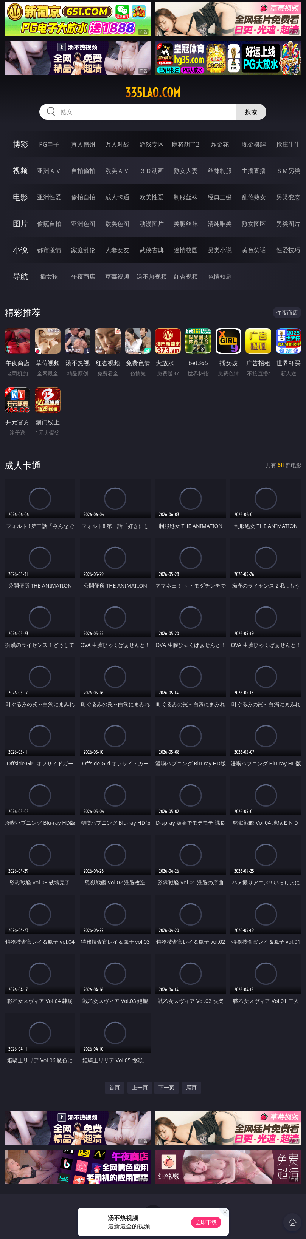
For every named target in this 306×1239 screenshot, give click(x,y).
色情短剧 (220, 276)
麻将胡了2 (185, 144)
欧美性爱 (152, 197)
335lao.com (152, 92)
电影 (20, 197)
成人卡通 (117, 197)
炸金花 (220, 144)
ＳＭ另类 (288, 171)
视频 (20, 170)
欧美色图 (117, 223)
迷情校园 (186, 250)
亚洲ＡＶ (49, 171)
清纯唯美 (220, 223)
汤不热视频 (152, 276)
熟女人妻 (186, 171)
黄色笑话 (254, 250)
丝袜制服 (220, 171)
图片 (20, 223)
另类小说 (220, 250)
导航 (20, 276)
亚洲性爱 (49, 197)
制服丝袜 (186, 197)
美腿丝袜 (186, 223)
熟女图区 (254, 223)
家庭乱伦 (83, 250)
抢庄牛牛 (288, 144)
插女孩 (49, 276)
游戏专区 (152, 144)
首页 (114, 1087)
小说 (20, 250)
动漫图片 (152, 223)
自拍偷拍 (83, 171)
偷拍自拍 (83, 197)
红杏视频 (186, 276)
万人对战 (117, 144)
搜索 (251, 112)
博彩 (20, 144)
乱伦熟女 (254, 197)
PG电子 (49, 144)
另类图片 (288, 223)
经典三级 (220, 197)
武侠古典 (152, 250)
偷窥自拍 (49, 223)
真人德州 (83, 144)
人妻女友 (117, 250)
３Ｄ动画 (152, 171)
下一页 (166, 1087)
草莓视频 (117, 276)
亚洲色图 (83, 223)
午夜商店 (83, 276)
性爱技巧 (288, 250)
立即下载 (206, 1222)
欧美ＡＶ (117, 171)
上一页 (140, 1087)
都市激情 (49, 250)
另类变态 (288, 197)
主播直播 (254, 171)
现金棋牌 (254, 144)
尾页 (191, 1087)
